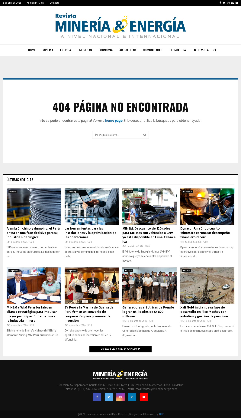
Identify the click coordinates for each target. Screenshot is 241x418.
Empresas (85, 50)
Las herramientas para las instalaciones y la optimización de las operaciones (90, 233)
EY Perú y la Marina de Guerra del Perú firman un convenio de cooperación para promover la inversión (89, 314)
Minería (48, 50)
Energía (65, 50)
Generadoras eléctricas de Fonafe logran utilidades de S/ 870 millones (148, 312)
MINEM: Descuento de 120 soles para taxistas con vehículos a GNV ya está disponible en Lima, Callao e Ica (149, 235)
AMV (161, 414)
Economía (106, 50)
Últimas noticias (20, 179)
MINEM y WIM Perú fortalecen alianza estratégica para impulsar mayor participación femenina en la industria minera (32, 314)
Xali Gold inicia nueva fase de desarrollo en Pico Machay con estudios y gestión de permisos (204, 312)
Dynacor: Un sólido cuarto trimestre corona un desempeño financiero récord (205, 233)
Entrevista (201, 50)
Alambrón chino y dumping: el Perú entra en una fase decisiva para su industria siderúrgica (33, 233)
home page (114, 120)
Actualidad (127, 50)
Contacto (54, 3)
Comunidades (152, 50)
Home (32, 50)
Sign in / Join (35, 3)
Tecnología (177, 50)
